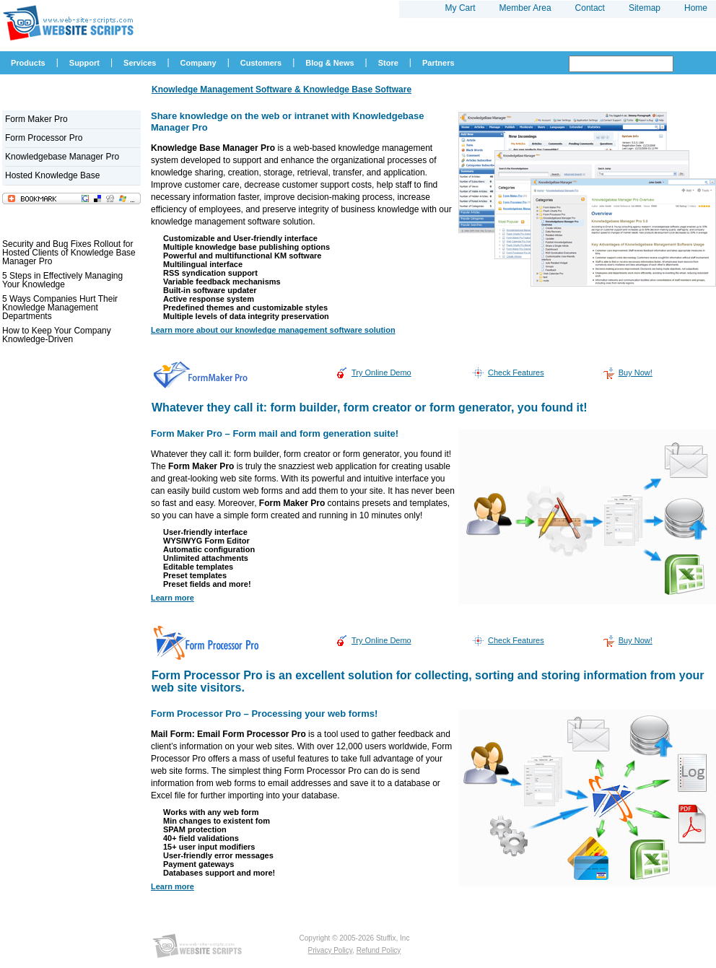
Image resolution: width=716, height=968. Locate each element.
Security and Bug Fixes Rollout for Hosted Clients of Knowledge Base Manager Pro (69, 252)
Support (84, 62)
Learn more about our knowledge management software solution (273, 330)
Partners (438, 62)
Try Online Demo (381, 372)
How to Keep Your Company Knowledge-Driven (56, 335)
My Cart (460, 8)
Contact (590, 8)
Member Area (525, 8)
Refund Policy (379, 950)
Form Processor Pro (43, 138)
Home (695, 8)
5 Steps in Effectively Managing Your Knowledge (62, 280)
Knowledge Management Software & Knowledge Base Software (281, 89)
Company (198, 62)
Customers (260, 62)
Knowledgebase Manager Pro (62, 157)
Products (28, 62)
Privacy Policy (330, 950)
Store (388, 62)
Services (139, 62)
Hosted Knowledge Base (52, 175)
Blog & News (329, 62)
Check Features (516, 372)
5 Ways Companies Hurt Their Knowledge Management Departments (60, 307)
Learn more (172, 597)
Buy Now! (635, 372)
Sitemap (644, 8)
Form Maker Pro (36, 119)
